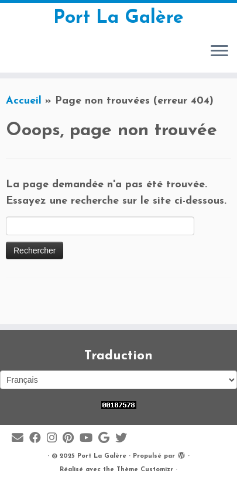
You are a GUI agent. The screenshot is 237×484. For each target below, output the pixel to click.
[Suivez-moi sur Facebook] (38, 438)
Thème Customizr (144, 469)
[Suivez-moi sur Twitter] (124, 438)
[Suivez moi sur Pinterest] (71, 438)
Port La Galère (118, 18)
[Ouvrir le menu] (219, 51)
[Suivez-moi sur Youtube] (89, 438)
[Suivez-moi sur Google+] (106, 438)
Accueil (24, 101)
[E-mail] (20, 438)
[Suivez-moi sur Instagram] (55, 438)
